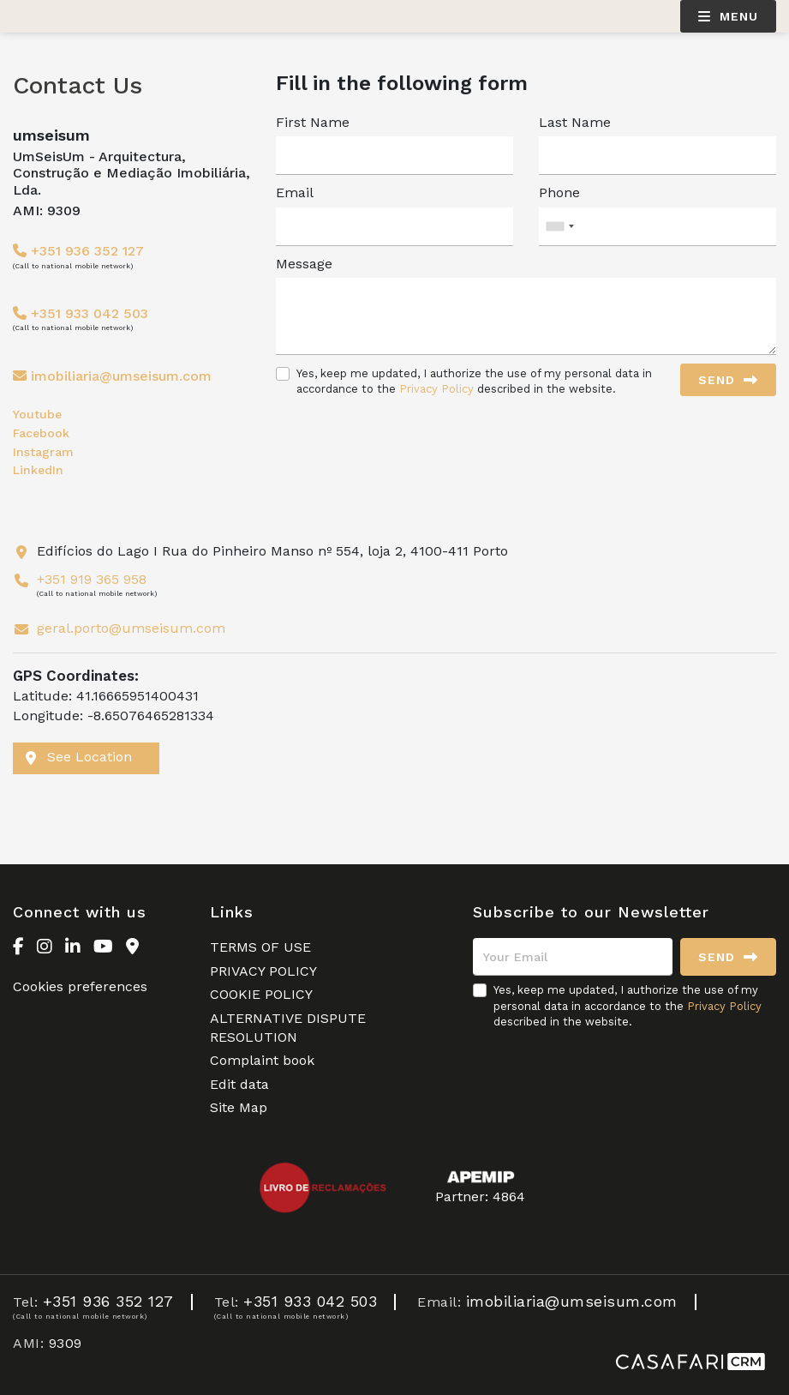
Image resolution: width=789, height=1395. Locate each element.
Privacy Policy (436, 388)
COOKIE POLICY (261, 994)
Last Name (575, 122)
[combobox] (657, 226)
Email (295, 192)
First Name (313, 122)
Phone (559, 192)
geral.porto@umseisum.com (131, 628)
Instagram (43, 452)
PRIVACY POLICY (263, 971)
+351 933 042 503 (80, 313)
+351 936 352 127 (78, 251)
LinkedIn (38, 470)
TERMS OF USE (260, 947)
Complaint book (262, 1060)
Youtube (37, 414)
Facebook (41, 433)
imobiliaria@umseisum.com (121, 376)
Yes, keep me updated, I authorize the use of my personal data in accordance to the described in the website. (474, 381)
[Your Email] (572, 957)
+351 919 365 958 (91, 579)
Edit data (239, 1084)
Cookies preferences (80, 986)
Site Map (238, 1107)
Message (304, 264)
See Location (79, 757)
